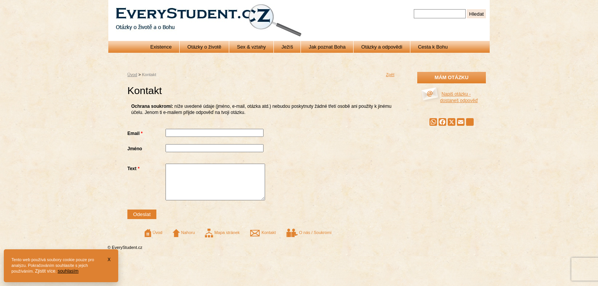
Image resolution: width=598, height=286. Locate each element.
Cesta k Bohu (433, 47)
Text (133, 168)
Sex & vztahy (251, 47)
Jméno (134, 148)
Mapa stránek (222, 239)
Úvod (132, 74)
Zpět (390, 74)
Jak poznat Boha (327, 47)
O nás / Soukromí (309, 239)
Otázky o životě (204, 47)
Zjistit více (45, 271)
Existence (161, 47)
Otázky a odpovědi (381, 47)
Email (135, 133)
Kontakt (263, 239)
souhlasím (68, 271)
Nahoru (183, 239)
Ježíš (287, 47)
